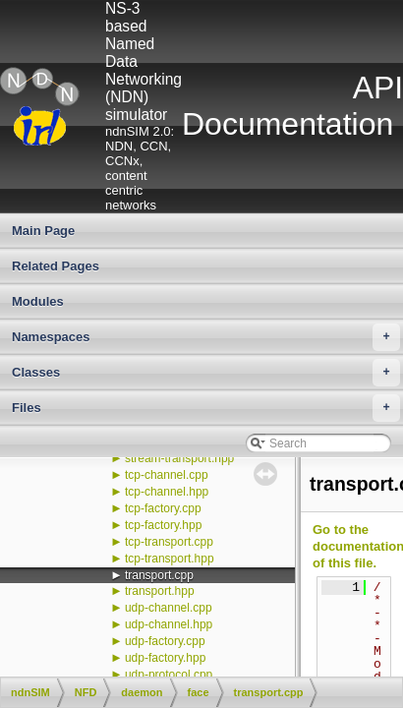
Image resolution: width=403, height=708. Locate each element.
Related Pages (55, 266)
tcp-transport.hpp (169, 558)
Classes (206, 372)
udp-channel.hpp (168, 624)
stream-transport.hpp (179, 458)
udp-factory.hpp (165, 658)
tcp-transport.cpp (169, 542)
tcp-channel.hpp (166, 492)
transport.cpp (159, 575)
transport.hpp (160, 591)
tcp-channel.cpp (166, 475)
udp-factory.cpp (165, 641)
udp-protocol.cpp (168, 674)
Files (206, 408)
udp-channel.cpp (168, 608)
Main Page (43, 230)
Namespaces (206, 337)
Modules (38, 301)
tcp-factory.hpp (163, 525)
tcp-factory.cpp (163, 508)
